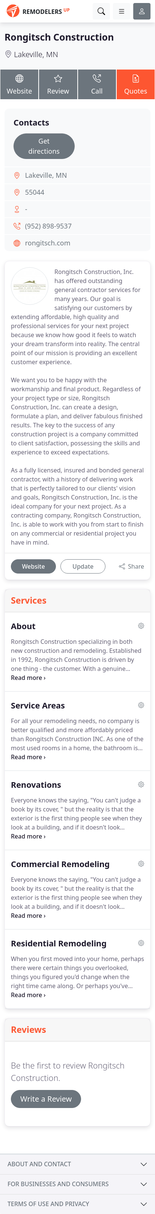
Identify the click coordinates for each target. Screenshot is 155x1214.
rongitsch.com (48, 242)
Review (58, 84)
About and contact (39, 1164)
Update (82, 566)
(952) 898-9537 (48, 225)
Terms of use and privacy (48, 1204)
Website (19, 84)
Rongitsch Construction (59, 36)
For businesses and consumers (58, 1184)
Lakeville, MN (36, 54)
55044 (34, 192)
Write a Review (46, 1099)
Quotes (136, 84)
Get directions (44, 146)
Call (97, 84)
